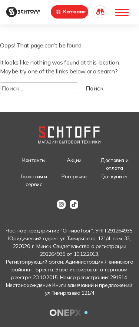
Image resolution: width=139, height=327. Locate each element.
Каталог (71, 11)
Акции (74, 160)
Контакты (34, 160)
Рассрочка (74, 176)
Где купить (115, 176)
